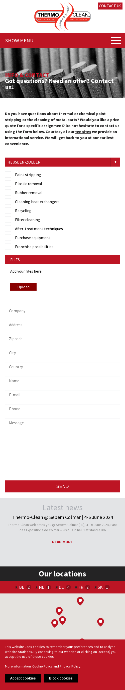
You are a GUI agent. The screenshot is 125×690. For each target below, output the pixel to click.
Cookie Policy (42, 666)
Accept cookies (23, 678)
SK (100, 587)
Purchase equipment (32, 237)
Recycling (23, 210)
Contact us (110, 5)
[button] (59, 611)
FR (80, 587)
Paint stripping (28, 174)
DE (61, 587)
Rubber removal (29, 192)
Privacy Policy (70, 666)
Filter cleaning (27, 219)
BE (21, 587)
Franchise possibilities (34, 246)
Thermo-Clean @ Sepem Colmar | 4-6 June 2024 (62, 517)
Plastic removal (28, 183)
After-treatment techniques (39, 228)
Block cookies (61, 678)
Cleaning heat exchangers (37, 201)
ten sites (83, 131)
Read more (62, 541)
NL (41, 587)
